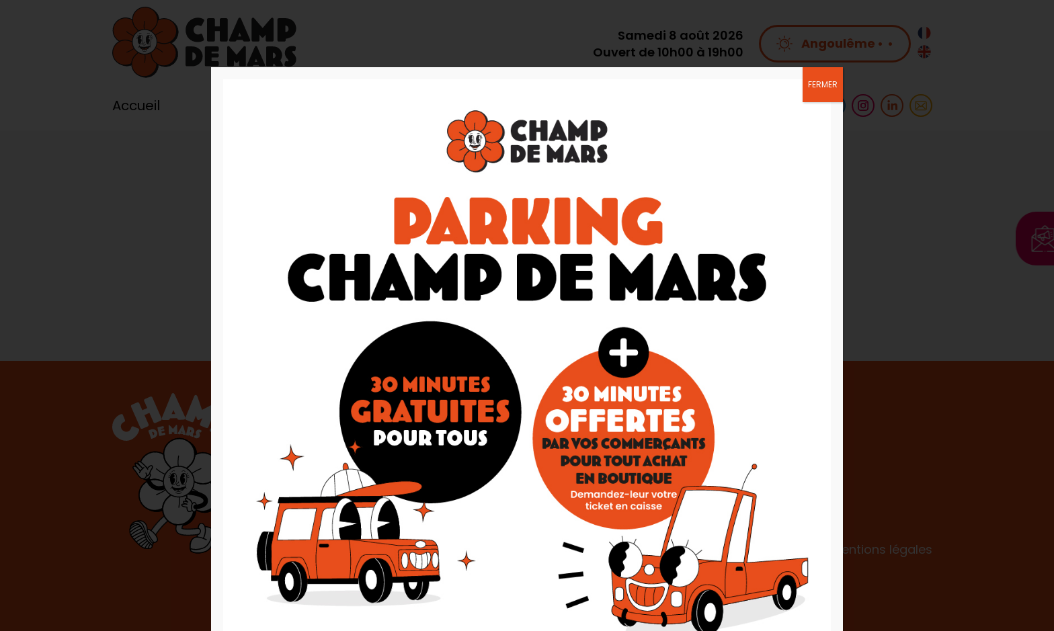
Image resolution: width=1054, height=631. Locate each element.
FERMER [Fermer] (823, 84)
